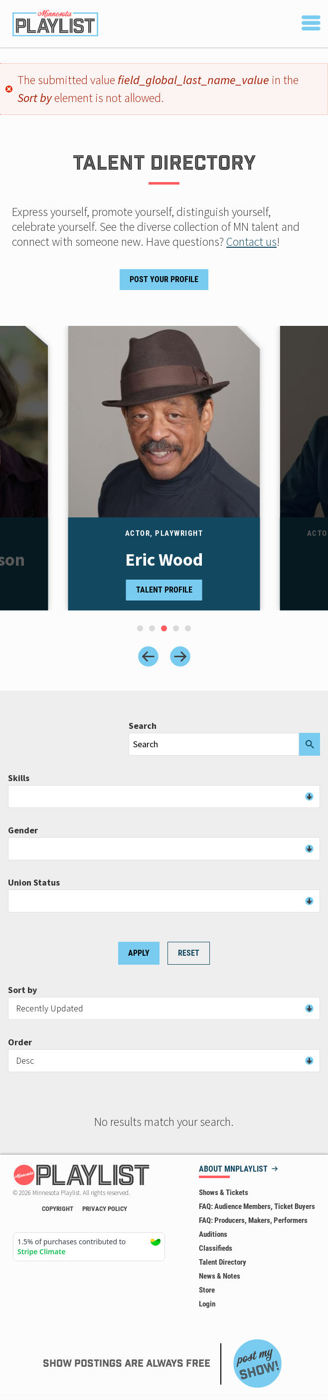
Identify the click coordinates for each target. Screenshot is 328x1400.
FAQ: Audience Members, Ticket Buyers (257, 1206)
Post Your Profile (164, 279)
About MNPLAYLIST (233, 1169)
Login (207, 1304)
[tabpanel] (164, 468)
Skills (18, 778)
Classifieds (215, 1248)
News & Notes (219, 1276)
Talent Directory (222, 1262)
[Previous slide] (148, 656)
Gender (23, 830)
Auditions (213, 1234)
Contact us (251, 241)
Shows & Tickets (223, 1192)
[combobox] (164, 796)
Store (207, 1290)
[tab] (140, 628)
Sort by (22, 990)
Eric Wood (164, 560)
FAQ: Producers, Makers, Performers (253, 1220)
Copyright (57, 1208)
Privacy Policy (104, 1208)
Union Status (34, 882)
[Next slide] (180, 656)
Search (143, 725)
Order (20, 1042)
